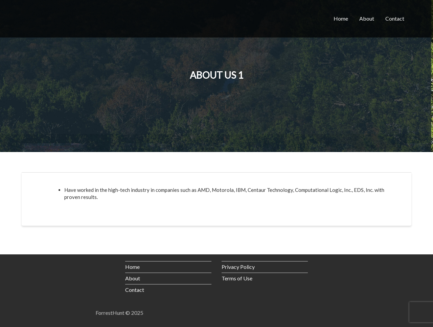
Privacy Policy (238, 266)
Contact (394, 18)
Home (341, 18)
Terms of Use (237, 278)
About (366, 18)
